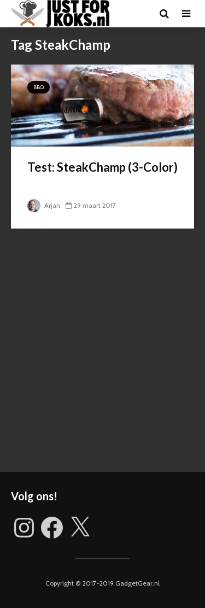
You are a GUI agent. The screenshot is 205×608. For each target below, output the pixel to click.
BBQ (38, 87)
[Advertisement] (102, 358)
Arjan (43, 205)
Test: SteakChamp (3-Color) (102, 167)
